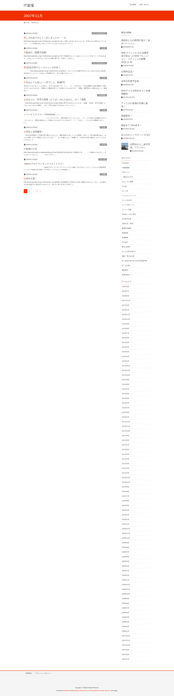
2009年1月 (125, 580)
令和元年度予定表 (130, 81)
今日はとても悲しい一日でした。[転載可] (44, 82)
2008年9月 (125, 598)
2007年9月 (125, 650)
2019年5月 (125, 296)
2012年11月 (126, 370)
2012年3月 (125, 408)
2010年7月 (125, 496)
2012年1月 (125, 417)
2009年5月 (125, 561)
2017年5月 (125, 305)
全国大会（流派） (128, 223)
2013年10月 (126, 319)
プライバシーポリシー (43, 673)
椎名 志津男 (126, 247)
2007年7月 (125, 659)
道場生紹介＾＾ (127, 275)
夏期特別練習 (126, 228)
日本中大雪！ (30, 178)
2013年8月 (125, 328)
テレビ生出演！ (127, 200)
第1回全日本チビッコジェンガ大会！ (42, 67)
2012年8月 (125, 384)
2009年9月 (125, 543)
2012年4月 (125, 403)
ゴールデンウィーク (129, 195)
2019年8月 (125, 286)
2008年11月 (126, 589)
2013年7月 (125, 333)
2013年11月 (126, 314)
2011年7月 (125, 445)
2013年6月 (125, 338)
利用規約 (29, 673)
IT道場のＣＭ (30, 149)
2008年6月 (125, 612)
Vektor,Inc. (107, 690)
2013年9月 (125, 324)
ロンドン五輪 (126, 209)
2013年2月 (125, 356)
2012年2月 (125, 412)
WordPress (67, 690)
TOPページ (126, 172)
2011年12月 (126, 422)
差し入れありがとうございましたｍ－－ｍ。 (46, 37)
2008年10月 (126, 594)
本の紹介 (125, 242)
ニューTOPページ (128, 205)
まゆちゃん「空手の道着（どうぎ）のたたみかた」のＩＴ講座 (55, 99)
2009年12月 (126, 529)
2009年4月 (125, 566)
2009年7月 (125, 552)
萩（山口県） (126, 265)
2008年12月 (126, 584)
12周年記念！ (128, 71)
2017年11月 (126, 300)
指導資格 (125, 233)
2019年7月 (125, 291)
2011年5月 (125, 454)
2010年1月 (125, 524)
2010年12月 (126, 477)
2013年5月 (125, 342)
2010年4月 (125, 510)
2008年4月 (125, 622)
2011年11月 (126, 426)
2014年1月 (125, 310)
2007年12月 (126, 636)
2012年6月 (125, 394)
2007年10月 (126, 645)
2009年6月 (125, 557)
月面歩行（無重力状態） (36, 52)
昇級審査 (125, 237)
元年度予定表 (126, 219)
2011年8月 (125, 440)
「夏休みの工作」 (128, 177)
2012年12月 (126, 366)
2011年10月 (126, 431)
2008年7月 (125, 608)
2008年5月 (125, 617)
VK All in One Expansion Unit (93, 690)
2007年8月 (125, 654)
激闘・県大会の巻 (128, 256)
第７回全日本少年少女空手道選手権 (134, 261)
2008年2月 (125, 626)
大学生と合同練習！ (34, 131)
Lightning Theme (78, 690)
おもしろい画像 (127, 182)
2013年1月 (125, 361)
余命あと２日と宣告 (129, 214)
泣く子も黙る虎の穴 (99, 33)
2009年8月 (125, 547)
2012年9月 (125, 380)
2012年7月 (125, 389)
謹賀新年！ (126, 116)
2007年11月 (126, 640)
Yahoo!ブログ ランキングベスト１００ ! (44, 164)
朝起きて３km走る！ (131, 125)
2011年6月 (125, 449)
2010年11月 (126, 482)
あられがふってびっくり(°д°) (135, 135)
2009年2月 (125, 575)
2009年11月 (126, 533)
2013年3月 (125, 352)
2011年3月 (125, 463)
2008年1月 (125, 631)
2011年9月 (125, 435)
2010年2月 (125, 519)
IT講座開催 (102, 95)
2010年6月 (125, 501)
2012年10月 (126, 375)
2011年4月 (125, 459)
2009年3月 (125, 571)
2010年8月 (125, 491)
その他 (103, 48)
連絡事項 (125, 270)
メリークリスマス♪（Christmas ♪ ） (41, 114)
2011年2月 (125, 468)
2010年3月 (125, 515)
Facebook (125, 163)
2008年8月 (125, 603)
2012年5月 (125, 398)
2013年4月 (125, 347)
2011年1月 (125, 473)
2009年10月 (126, 538)
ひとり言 (102, 159)
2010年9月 (125, 487)
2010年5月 (125, 505)
